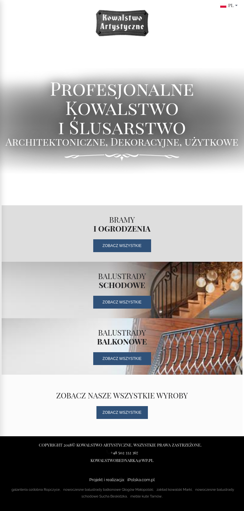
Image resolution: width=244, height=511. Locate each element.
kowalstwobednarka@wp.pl (122, 460)
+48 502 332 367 (122, 452)
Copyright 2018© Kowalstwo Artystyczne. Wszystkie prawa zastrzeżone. (120, 444)
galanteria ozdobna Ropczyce (36, 490)
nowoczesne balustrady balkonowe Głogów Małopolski (108, 490)
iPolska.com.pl (141, 479)
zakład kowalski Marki (174, 490)
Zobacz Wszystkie (122, 245)
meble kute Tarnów (146, 496)
